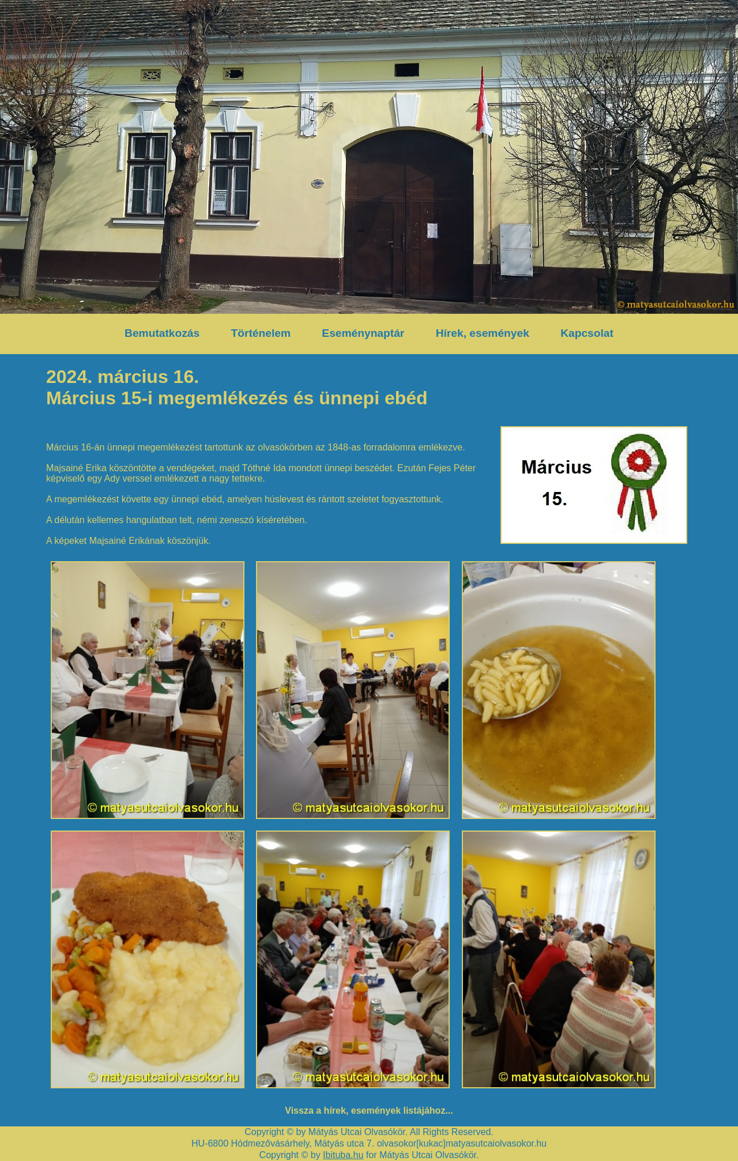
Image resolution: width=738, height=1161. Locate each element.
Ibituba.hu (343, 1155)
